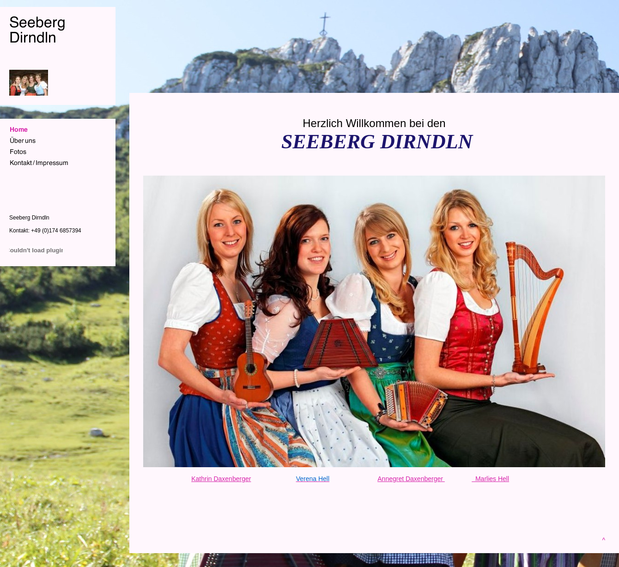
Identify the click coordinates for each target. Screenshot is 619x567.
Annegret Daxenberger (411, 478)
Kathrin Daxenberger (221, 478)
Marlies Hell (490, 478)
